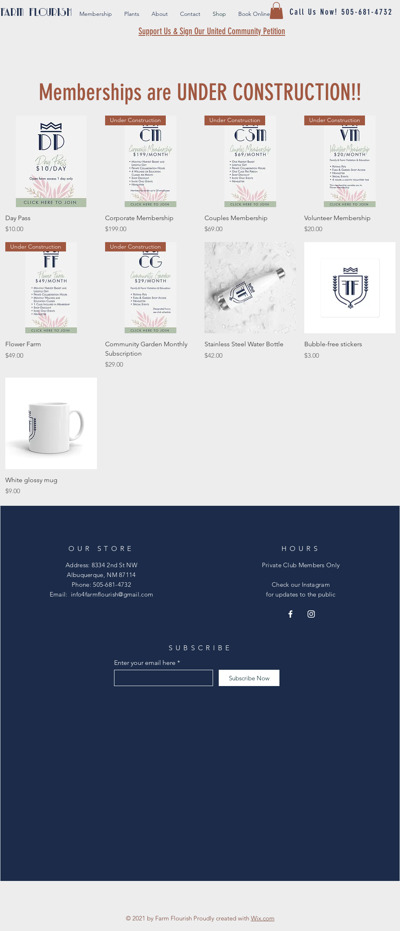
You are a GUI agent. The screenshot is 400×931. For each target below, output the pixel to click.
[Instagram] (311, 614)
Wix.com (263, 918)
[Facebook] (290, 614)
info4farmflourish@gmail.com (112, 594)
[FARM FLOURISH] (44, 12)
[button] (276, 10)
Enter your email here (145, 663)
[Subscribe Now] (249, 678)
